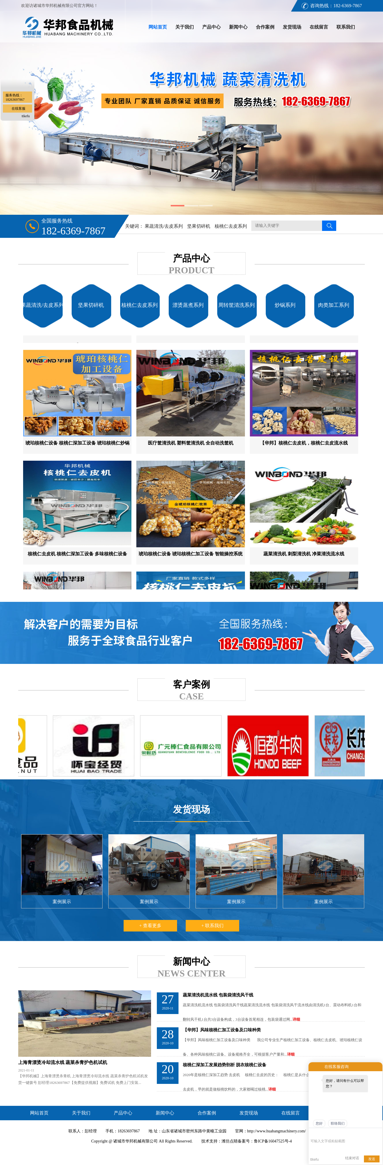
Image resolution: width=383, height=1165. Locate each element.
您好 (319, 1123)
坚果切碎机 (198, 226)
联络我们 (338, 1123)
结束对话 (352, 1158)
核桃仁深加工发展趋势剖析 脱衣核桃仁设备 (224, 1065)
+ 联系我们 (212, 925)
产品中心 (211, 27)
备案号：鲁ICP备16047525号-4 (265, 1141)
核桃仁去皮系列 (231, 226)
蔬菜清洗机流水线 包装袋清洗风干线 (218, 995)
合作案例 (265, 27)
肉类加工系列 (333, 305)
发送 (371, 1159)
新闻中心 (238, 27)
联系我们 (345, 27)
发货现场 (292, 27)
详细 (296, 1019)
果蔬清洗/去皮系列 (164, 226)
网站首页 (157, 27)
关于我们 (184, 27)
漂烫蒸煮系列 (188, 305)
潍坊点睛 (230, 1141)
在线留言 (319, 27)
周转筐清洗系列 (236, 305)
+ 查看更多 (150, 925)
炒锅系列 (285, 305)
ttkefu (26, 116)
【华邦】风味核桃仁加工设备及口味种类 (222, 1030)
